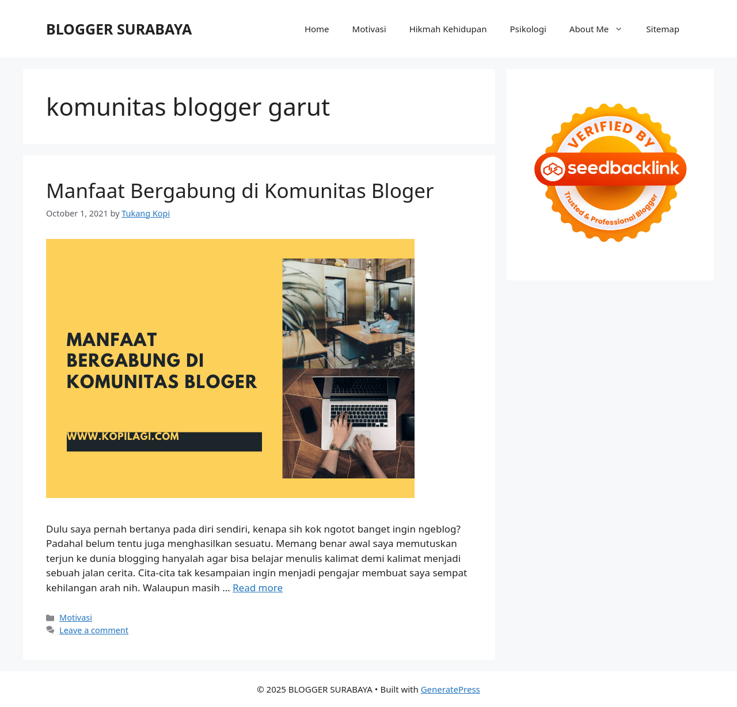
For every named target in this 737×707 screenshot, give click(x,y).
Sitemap (662, 29)
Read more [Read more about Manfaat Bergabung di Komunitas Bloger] (258, 587)
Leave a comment (93, 630)
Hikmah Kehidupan (448, 29)
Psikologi (528, 29)
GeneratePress (450, 689)
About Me (602, 29)
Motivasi (369, 29)
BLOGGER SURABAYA (119, 29)
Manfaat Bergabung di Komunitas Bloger (240, 190)
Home (317, 29)
